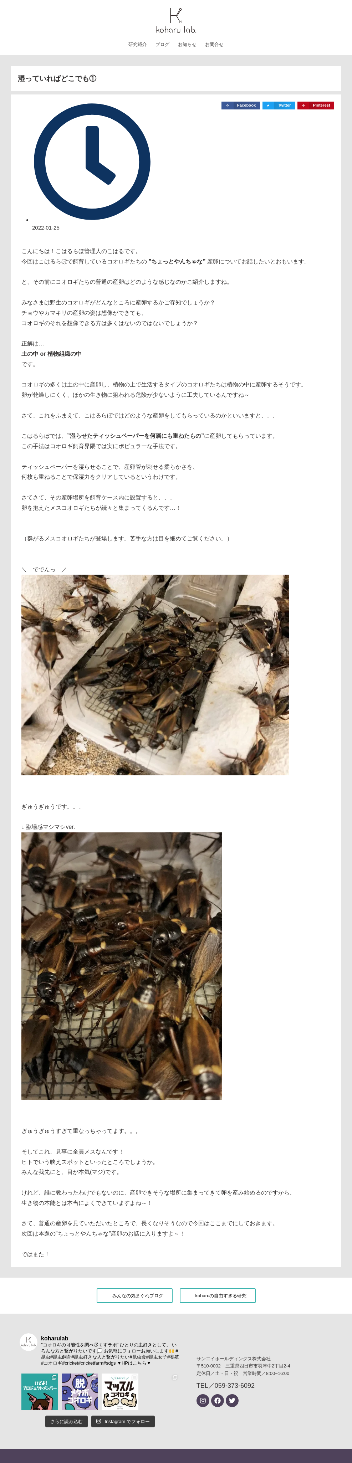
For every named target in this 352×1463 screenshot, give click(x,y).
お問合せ (214, 44)
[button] (240, 106)
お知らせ (187, 44)
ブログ (162, 44)
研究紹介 (137, 44)
